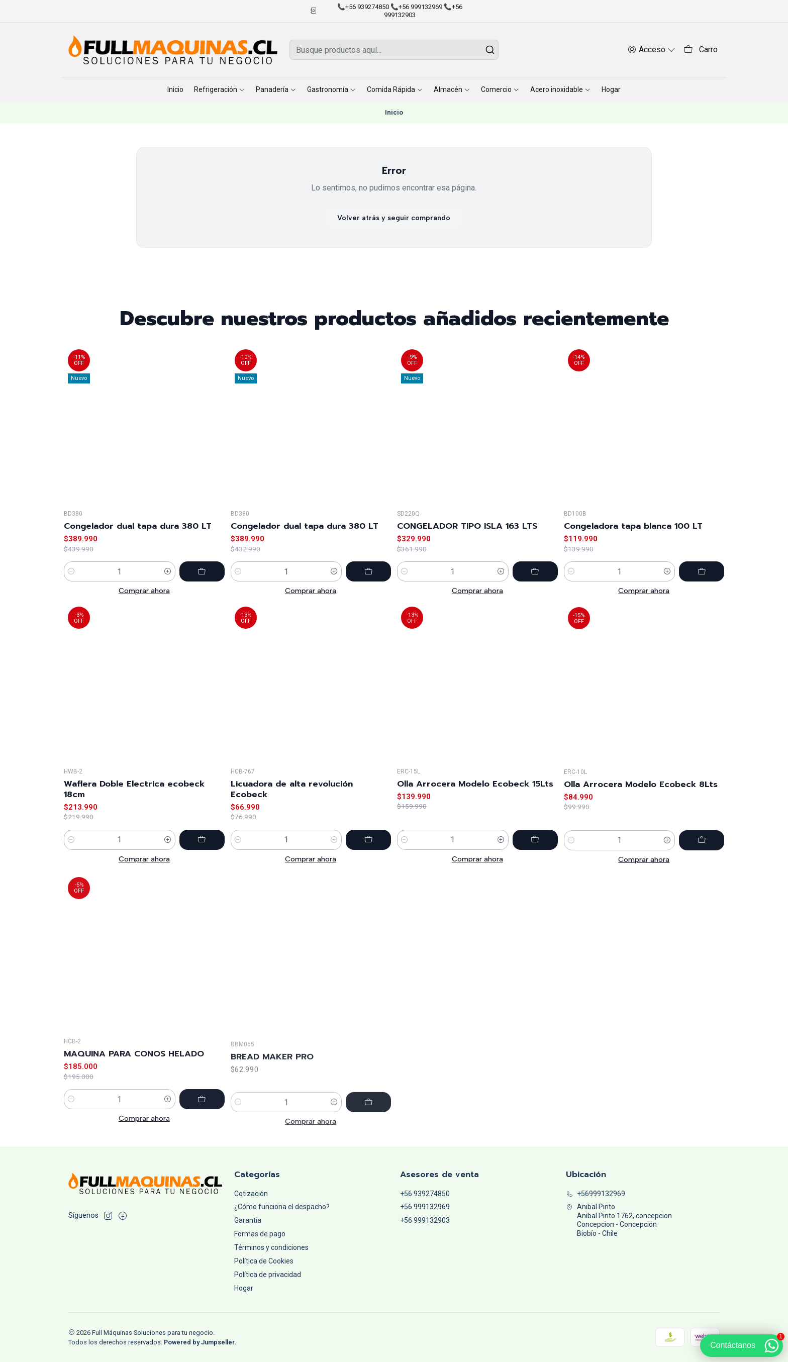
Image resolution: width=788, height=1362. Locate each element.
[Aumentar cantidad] (168, 589)
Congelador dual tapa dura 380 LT (138, 544)
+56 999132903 (425, 1220)
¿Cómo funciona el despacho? (282, 1207)
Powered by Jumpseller (199, 1342)
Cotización (251, 1194)
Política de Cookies (263, 1261)
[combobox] (394, 50)
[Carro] (700, 50)
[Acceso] (651, 49)
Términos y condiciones (271, 1247)
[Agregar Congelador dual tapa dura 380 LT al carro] (202, 589)
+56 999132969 (425, 1207)
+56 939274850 (425, 1194)
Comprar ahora (144, 608)
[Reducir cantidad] (71, 589)
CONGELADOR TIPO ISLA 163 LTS (467, 569)
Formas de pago (259, 1234)
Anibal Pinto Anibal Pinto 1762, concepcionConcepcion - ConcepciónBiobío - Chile (619, 1220)
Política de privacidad (267, 1275)
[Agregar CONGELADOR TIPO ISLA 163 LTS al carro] (535, 615)
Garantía (247, 1220)
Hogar (243, 1288)
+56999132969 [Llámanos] (595, 1194)
